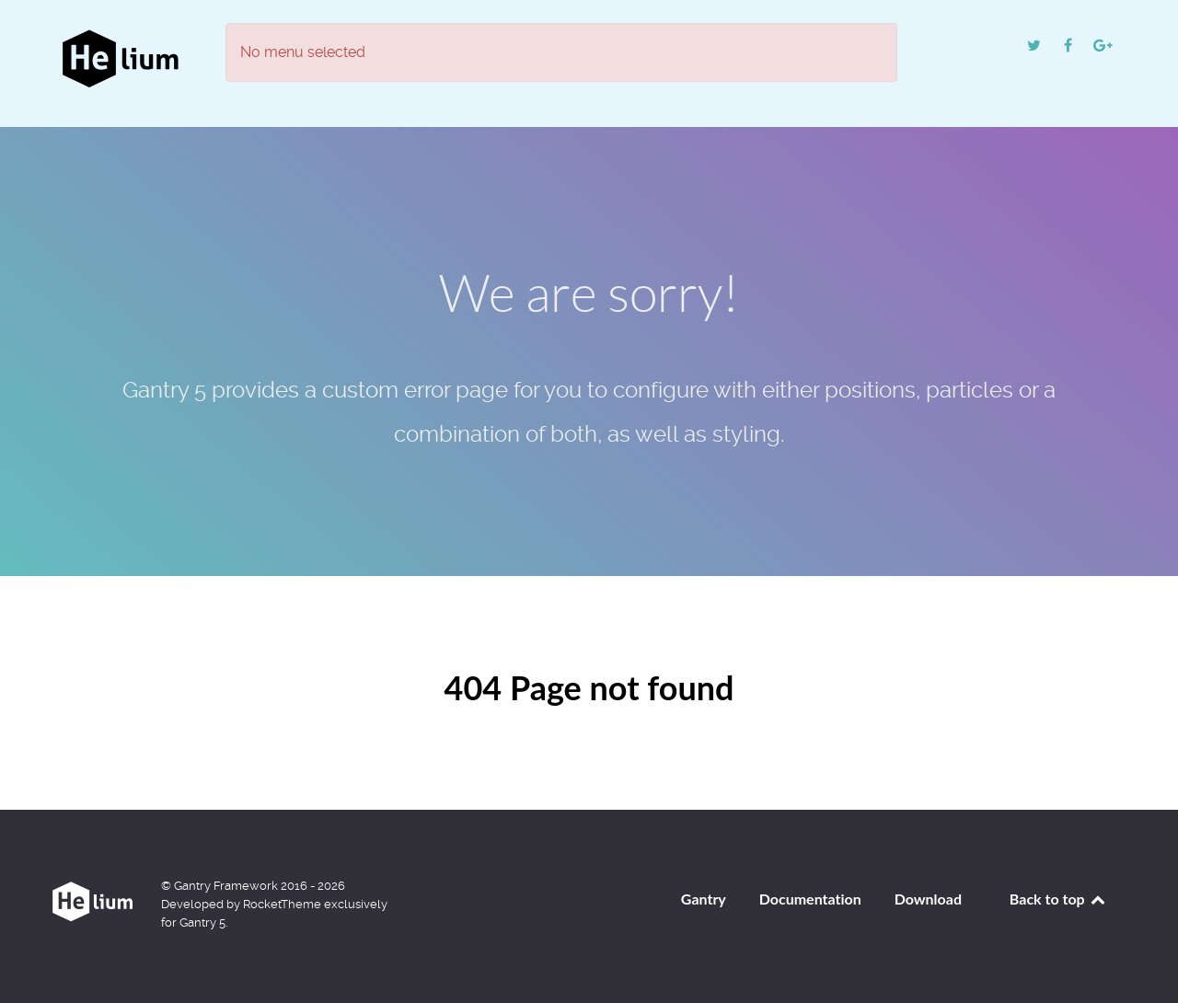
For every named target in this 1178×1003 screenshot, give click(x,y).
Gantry (703, 898)
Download (928, 898)
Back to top (1058, 898)
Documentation (810, 898)
